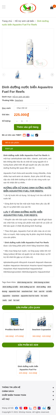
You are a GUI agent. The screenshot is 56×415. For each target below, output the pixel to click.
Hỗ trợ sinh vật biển (21, 97)
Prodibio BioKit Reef (14, 329)
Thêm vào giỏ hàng (27, 127)
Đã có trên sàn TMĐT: (12, 135)
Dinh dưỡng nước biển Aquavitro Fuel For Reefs (28, 369)
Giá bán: (6, 114)
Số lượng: (6, 121)
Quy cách (6, 108)
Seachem (19, 100)
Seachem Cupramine (41, 329)
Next (50, 326)
